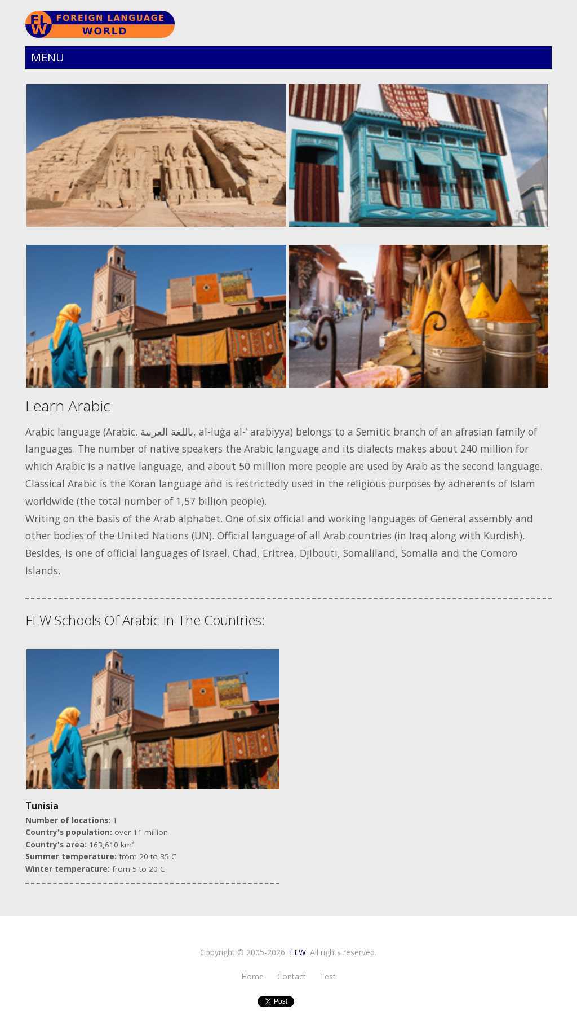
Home (252, 976)
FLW (298, 952)
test (327, 976)
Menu (47, 57)
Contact (291, 976)
